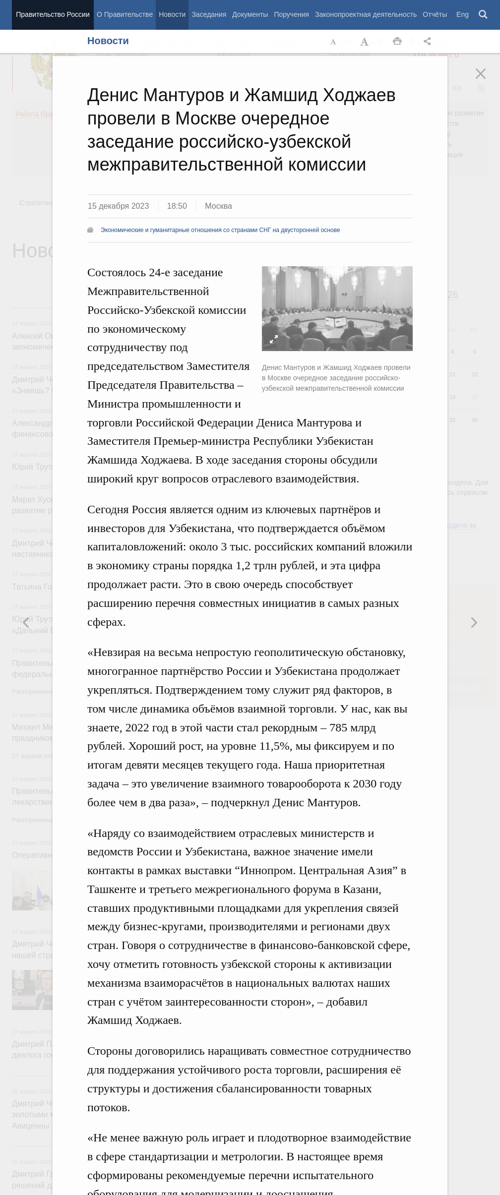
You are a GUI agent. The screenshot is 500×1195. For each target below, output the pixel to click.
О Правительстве (125, 14)
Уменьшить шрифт (334, 42)
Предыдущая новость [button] (474, 622)
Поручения (291, 14)
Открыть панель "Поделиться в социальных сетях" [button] (429, 42)
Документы (250, 14)
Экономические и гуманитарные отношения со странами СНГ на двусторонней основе (220, 230)
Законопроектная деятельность (366, 14)
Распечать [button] (397, 42)
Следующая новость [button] (26, 622)
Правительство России (52, 14)
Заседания (208, 14)
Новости (172, 14)
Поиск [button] (484, 15)
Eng (462, 14)
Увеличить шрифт (365, 42)
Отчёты (435, 14)
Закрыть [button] (488, 80)
